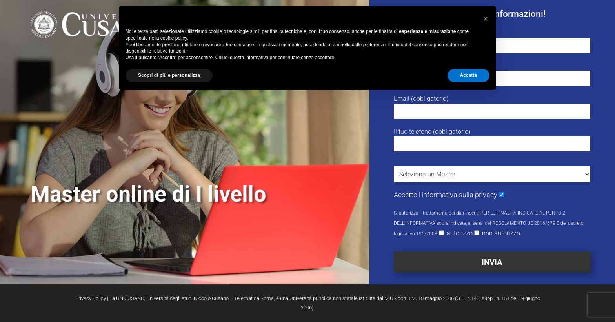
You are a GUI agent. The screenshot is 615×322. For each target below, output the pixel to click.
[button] (485, 19)
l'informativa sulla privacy (458, 195)
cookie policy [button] (173, 38)
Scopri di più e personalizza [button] (169, 75)
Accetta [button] (468, 75)
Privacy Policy (90, 298)
